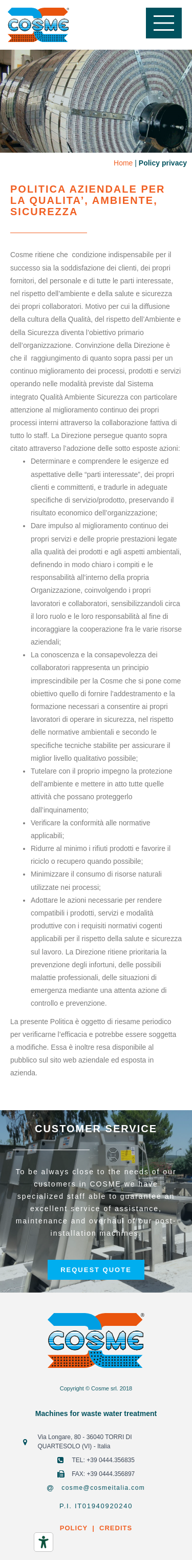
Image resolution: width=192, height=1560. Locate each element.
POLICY (74, 1528)
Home (123, 163)
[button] (96, 1270)
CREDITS (114, 1528)
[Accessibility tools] (43, 1542)
